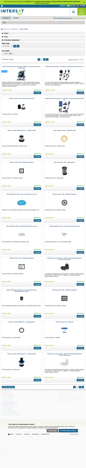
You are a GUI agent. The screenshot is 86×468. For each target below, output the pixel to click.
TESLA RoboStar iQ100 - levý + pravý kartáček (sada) (64, 226)
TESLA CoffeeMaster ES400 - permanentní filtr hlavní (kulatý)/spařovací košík (21, 290)
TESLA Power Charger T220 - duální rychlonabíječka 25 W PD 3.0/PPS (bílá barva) (64, 354)
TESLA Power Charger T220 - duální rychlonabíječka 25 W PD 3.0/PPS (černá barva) (64, 258)
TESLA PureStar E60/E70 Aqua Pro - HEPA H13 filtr (21, 130)
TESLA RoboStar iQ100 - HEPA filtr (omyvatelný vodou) (21, 226)
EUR (71, 5)
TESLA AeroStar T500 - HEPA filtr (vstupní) (64, 194)
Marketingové (35, 434)
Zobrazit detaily (74, 434)
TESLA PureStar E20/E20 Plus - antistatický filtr (21, 322)
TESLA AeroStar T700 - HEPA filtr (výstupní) (21, 258)
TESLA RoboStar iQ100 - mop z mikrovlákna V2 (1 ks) (22, 194)
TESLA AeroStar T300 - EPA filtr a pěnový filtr (21, 98)
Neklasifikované (46, 434)
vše (12, 53)
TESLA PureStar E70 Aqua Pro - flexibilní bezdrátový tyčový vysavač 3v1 (64, 99)
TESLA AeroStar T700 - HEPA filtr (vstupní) (22, 162)
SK (83, 6)
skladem (6, 53)
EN (77, 6)
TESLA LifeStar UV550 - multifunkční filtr (64, 130)
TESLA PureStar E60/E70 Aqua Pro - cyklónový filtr (21, 354)
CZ (80, 6)
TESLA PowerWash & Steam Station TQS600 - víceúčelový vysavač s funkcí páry (21, 67)
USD (74, 5)
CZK (68, 5)
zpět (4, 22)
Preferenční (19, 434)
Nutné (11, 434)
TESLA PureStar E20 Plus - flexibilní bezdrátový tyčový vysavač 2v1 (64, 66)
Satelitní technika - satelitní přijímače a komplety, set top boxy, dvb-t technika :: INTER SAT (12, 12)
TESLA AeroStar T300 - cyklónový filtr (64, 162)
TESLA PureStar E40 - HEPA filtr (64, 322)
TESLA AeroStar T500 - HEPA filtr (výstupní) (64, 290)
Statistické (27, 434)
